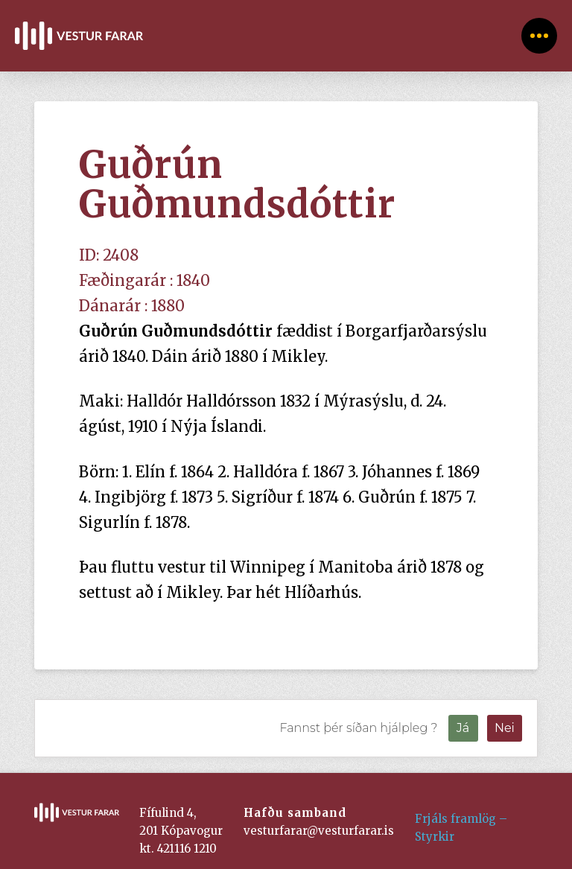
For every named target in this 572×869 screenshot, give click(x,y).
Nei (505, 728)
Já (463, 728)
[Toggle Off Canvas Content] (539, 36)
